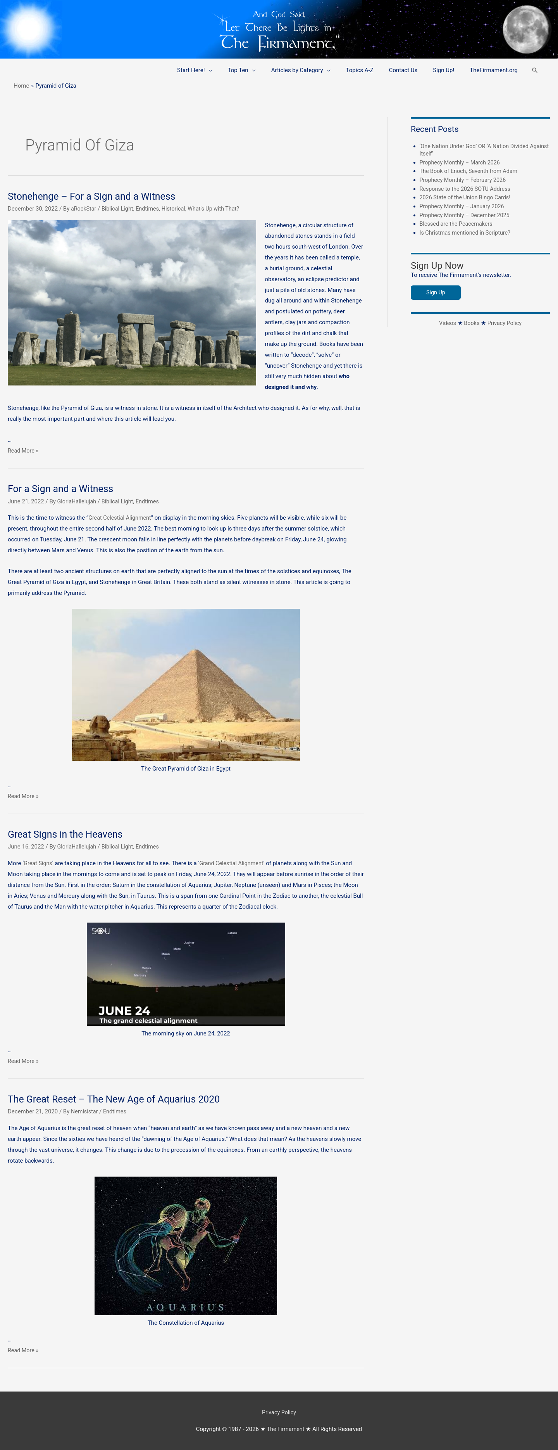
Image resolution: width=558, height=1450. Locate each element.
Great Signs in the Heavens (68, 834)
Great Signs (38, 863)
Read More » (24, 450)
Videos (446, 322)
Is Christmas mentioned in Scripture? (467, 231)
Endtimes (150, 208)
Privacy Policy (505, 322)
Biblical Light (119, 208)
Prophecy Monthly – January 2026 (464, 205)
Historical (177, 208)
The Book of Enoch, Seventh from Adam (471, 171)
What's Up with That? (219, 208)
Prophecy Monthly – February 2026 (465, 179)
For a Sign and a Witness (63, 488)
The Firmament (285, 1428)
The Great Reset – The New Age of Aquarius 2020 (119, 1099)
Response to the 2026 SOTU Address (467, 188)
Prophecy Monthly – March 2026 (462, 162)
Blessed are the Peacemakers (458, 223)
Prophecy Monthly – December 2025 (467, 214)
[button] (535, 70)
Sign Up (436, 291)
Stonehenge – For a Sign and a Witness (95, 196)
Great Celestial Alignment (121, 517)
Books (471, 322)
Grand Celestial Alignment (234, 863)
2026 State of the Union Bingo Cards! (467, 197)
